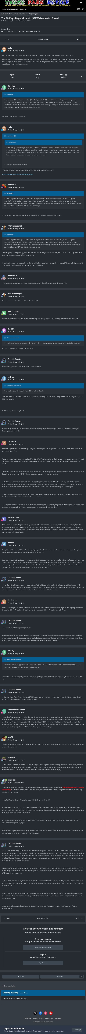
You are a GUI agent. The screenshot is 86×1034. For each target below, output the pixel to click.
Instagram (35, 14)
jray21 (10, 737)
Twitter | (16, 14)
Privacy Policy (38, 1018)
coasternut (12, 276)
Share (21, 976)
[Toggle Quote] (5, 95)
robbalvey (6, 29)
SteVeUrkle (12, 600)
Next (78, 39)
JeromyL (11, 86)
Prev (7, 39)
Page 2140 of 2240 (43, 39)
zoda (10, 48)
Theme (28, 1018)
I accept (77, 1030)
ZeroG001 (12, 441)
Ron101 (11, 329)
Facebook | (22, 14)
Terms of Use (8, 1031)
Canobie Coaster (14, 359)
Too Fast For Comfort (16, 710)
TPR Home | (5, 14)
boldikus (11, 757)
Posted (16, 51)
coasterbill (12, 780)
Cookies (58, 1018)
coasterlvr (12, 185)
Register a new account (43, 947)
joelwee (11, 377)
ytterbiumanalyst (15, 226)
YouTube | (29, 14)
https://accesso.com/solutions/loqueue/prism (17, 174)
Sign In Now (43, 963)
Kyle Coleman (13, 311)
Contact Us (49, 1018)
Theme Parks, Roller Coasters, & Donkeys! (26, 31)
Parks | (11, 14)
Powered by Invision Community (43, 1021)
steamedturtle (13, 517)
